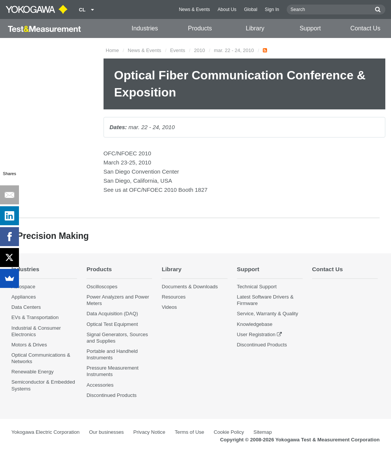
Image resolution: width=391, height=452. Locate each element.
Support (310, 28)
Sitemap (262, 432)
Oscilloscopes (101, 286)
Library (255, 28)
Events (177, 50)
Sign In (272, 9)
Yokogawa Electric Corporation (45, 432)
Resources (173, 297)
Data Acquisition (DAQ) (112, 313)
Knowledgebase (255, 324)
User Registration (256, 334)
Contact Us (365, 28)
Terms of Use (189, 432)
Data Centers (26, 307)
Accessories (99, 385)
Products (200, 28)
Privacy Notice (149, 432)
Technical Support (257, 286)
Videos (169, 307)
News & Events (194, 9)
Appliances (23, 297)
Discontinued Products (111, 395)
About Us (227, 9)
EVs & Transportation (35, 317)
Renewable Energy (32, 372)
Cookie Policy (229, 432)
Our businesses (106, 432)
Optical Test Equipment (112, 324)
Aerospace (23, 286)
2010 (199, 50)
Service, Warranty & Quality (267, 313)
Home (112, 50)
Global (250, 9)
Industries (145, 28)
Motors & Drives (29, 345)
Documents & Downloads (190, 286)
